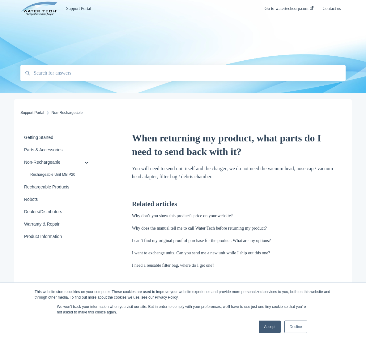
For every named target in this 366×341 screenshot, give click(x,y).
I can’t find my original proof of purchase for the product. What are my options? (201, 240)
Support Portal (78, 8)
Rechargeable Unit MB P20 (52, 174)
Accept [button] (269, 327)
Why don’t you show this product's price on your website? (182, 216)
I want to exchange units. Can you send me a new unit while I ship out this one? (201, 253)
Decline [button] (296, 327)
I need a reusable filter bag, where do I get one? (173, 265)
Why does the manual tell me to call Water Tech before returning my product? (199, 228)
